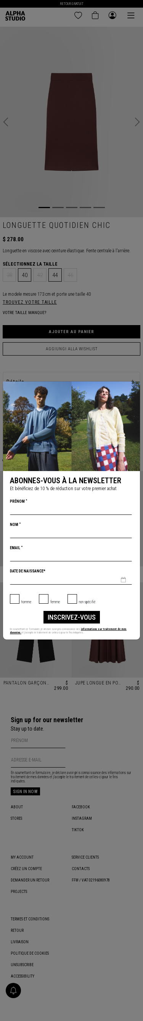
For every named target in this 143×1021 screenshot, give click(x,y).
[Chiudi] (134, 388)
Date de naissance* (27, 571)
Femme (55, 602)
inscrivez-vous (72, 617)
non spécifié (87, 602)
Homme (26, 602)
